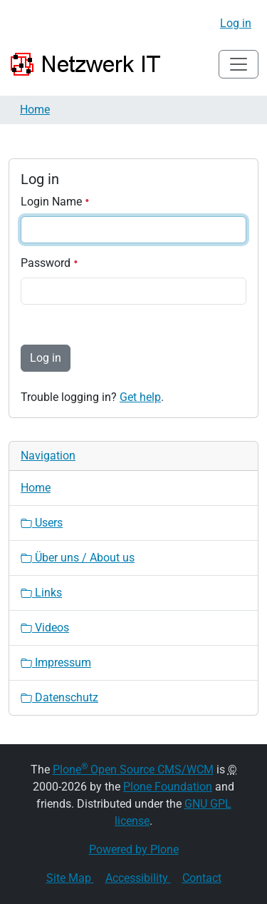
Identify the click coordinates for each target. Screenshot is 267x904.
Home (35, 109)
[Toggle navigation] (238, 64)
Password (49, 263)
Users (42, 522)
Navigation (48, 455)
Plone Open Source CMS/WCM (133, 769)
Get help (140, 397)
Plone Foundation (167, 786)
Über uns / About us (78, 557)
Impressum (56, 662)
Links (41, 592)
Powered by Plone (134, 849)
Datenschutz (59, 697)
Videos (45, 627)
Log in (235, 23)
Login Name (55, 201)
